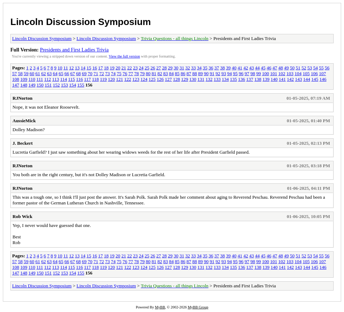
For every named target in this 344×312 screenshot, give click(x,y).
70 (90, 73)
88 (194, 73)
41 (239, 67)
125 (152, 79)
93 (223, 73)
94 (229, 73)
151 (48, 85)
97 (247, 73)
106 (314, 73)
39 (228, 67)
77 (130, 73)
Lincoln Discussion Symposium (80, 21)
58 (20, 73)
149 (32, 85)
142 (290, 79)
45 (263, 67)
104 (298, 73)
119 (103, 79)
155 (80, 85)
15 (89, 67)
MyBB (160, 307)
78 (136, 73)
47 (274, 67)
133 (217, 79)
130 (192, 79)
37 (216, 67)
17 (100, 67)
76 (125, 73)
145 (315, 79)
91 (212, 73)
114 (63, 79)
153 (64, 85)
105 (306, 73)
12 (71, 67)
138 (257, 79)
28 (164, 67)
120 (111, 79)
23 (135, 67)
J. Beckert (23, 143)
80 (148, 73)
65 (61, 73)
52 (303, 67)
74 (113, 73)
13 (77, 67)
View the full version (124, 56)
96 (241, 73)
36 (210, 67)
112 (47, 79)
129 (184, 79)
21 (123, 67)
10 (60, 67)
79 (142, 73)
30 (176, 67)
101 (273, 73)
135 (233, 79)
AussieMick (24, 120)
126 (160, 79)
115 (71, 79)
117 (87, 79)
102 (281, 73)
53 (309, 67)
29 (170, 67)
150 (40, 85)
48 (280, 67)
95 (235, 73)
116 (79, 79)
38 (222, 67)
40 (234, 67)
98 (252, 73)
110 (32, 79)
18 (106, 67)
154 (72, 85)
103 (290, 73)
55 (321, 67)
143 (298, 79)
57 (14, 73)
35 (205, 67)
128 (176, 79)
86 (183, 73)
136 (241, 79)
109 (24, 79)
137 (250, 79)
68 (78, 73)
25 (146, 67)
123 (135, 79)
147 (15, 85)
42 (246, 67)
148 (24, 85)
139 (266, 79)
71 (96, 73)
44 (257, 67)
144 (306, 79)
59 (26, 73)
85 (177, 73)
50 (292, 67)
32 (187, 67)
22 (129, 67)
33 (193, 67)
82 (159, 73)
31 (182, 67)
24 (141, 67)
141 (282, 79)
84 (171, 73)
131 (201, 79)
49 (286, 67)
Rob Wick (23, 216)
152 (56, 85)
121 (119, 79)
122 (127, 79)
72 (101, 73)
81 (154, 73)
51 (298, 67)
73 (107, 73)
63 (49, 73)
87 (189, 73)
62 (43, 73)
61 (37, 73)
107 (322, 73)
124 (144, 79)
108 (15, 79)
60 (32, 73)
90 (206, 73)
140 (274, 79)
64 (55, 73)
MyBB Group (198, 307)
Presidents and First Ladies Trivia (74, 50)
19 (112, 67)
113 (55, 79)
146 (322, 79)
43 (251, 67)
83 (165, 73)
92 (218, 73)
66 (66, 73)
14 (83, 67)
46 (269, 67)
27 (158, 67)
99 (258, 73)
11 (65, 67)
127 (168, 79)
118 (95, 79)
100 (265, 73)
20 (118, 67)
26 (153, 67)
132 (209, 79)
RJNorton (23, 98)
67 (72, 73)
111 (39, 79)
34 (199, 67)
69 (84, 73)
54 (315, 67)
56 (327, 67)
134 (225, 79)
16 (94, 67)
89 (200, 73)
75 (119, 73)
